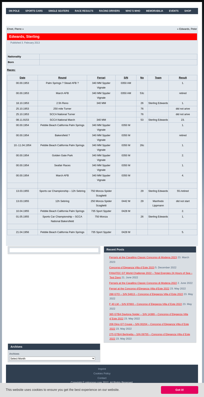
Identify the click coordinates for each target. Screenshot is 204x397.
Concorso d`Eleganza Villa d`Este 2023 (131, 267)
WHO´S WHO (133, 11)
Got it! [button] (180, 389)
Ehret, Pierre (14, 28)
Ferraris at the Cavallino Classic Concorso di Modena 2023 (143, 257)
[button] (121, 390)
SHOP (187, 11)
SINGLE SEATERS (58, 11)
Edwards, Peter (188, 28)
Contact (102, 378)
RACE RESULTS (84, 11)
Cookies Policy (101, 373)
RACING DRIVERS (109, 11)
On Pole (14, 11)
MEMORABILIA (154, 11)
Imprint (102, 368)
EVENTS (173, 11)
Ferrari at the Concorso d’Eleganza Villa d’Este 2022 (139, 288)
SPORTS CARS (34, 11)
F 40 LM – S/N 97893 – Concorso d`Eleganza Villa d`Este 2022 (145, 304)
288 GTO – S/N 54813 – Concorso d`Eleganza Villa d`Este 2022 (146, 294)
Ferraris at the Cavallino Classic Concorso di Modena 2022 (143, 282)
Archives (14, 353)
